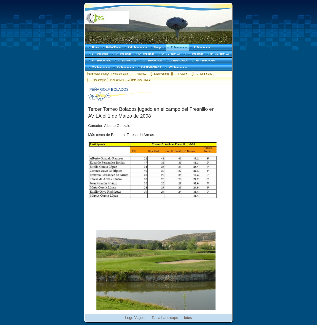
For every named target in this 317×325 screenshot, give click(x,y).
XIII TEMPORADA (206, 60)
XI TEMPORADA (152, 60)
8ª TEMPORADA (219, 54)
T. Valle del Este (119, 73)
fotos (188, 318)
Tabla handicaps (165, 318)
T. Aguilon (183, 73)
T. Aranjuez (140, 73)
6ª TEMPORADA (171, 54)
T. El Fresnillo (161, 73)
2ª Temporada (202, 47)
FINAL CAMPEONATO (119, 80)
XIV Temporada (101, 67)
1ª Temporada (179, 47)
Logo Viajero (135, 318)
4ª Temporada (123, 54)
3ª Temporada (100, 54)
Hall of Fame (113, 47)
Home (95, 47)
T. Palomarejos (204, 73)
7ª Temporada (195, 54)
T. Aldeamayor (98, 80)
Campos (159, 47)
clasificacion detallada (98, 73)
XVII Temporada (178, 67)
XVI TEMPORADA (151, 67)
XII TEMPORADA (178, 60)
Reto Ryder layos (140, 80)
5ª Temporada (146, 54)
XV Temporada (125, 67)
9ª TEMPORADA (101, 60)
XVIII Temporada (137, 47)
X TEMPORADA (127, 60)
